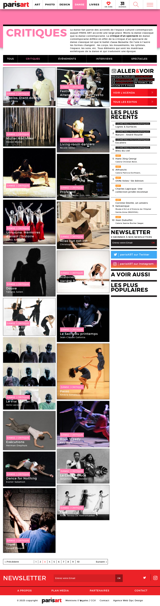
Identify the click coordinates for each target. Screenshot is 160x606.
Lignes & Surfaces (126, 126)
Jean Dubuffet (124, 220)
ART (37, 4)
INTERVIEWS (104, 58)
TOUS (10, 58)
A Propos (24, 590)
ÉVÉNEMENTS (67, 58)
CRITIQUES (33, 58)
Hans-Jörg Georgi (126, 158)
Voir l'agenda (135, 92)
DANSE (80, 4)
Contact (141, 590)
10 (78, 561)
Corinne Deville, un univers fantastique (132, 204)
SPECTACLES (139, 58)
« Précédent (12, 561)
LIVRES (94, 4)
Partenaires (99, 590)
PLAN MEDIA (60, 590)
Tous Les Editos (135, 102)
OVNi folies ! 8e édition (130, 180)
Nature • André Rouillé (129, 134)
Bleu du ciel (123, 150)
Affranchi (121, 169)
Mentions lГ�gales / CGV (81, 600)
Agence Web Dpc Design (128, 600)
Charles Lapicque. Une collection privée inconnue (132, 190)
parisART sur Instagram (133, 264)
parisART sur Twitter (130, 255)
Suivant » (101, 561)
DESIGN (65, 4)
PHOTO (50, 4)
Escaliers (121, 142)
